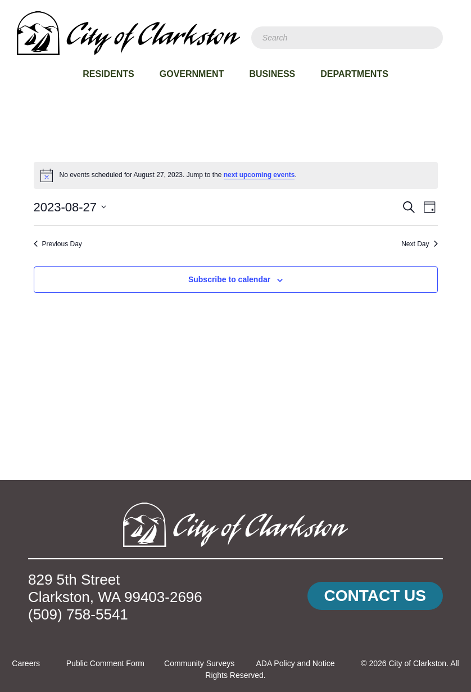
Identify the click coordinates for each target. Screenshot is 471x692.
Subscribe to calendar (229, 279)
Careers (26, 663)
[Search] (347, 37)
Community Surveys (199, 663)
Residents (108, 74)
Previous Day (58, 244)
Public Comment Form (105, 663)
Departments (354, 74)
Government (192, 74)
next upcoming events (259, 175)
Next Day (419, 244)
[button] (375, 596)
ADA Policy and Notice (295, 663)
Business (272, 74)
